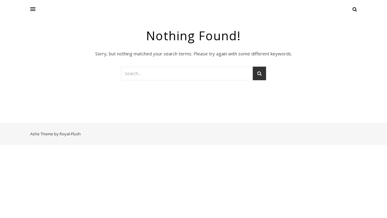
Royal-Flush (70, 134)
